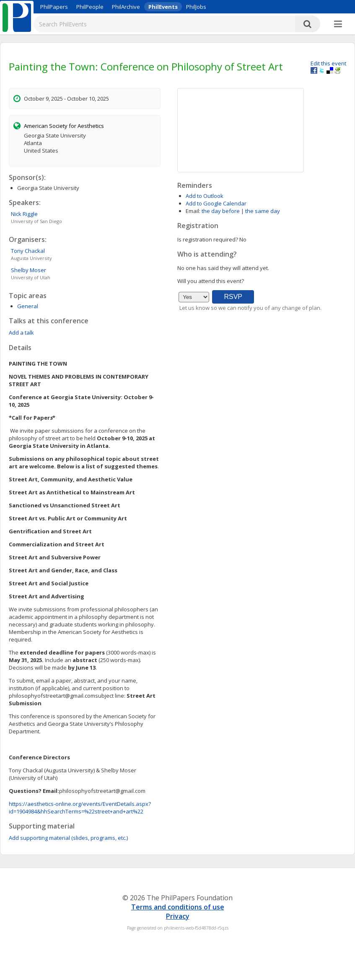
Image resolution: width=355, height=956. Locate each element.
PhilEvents (163, 6)
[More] (338, 24)
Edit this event (328, 63)
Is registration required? (207, 239)
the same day (262, 211)
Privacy (177, 916)
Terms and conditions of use (177, 907)
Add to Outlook (204, 196)
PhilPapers (54, 6)
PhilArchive (126, 6)
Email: (193, 211)
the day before (221, 211)
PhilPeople (90, 6)
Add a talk (21, 332)
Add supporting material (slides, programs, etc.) (68, 838)
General (27, 306)
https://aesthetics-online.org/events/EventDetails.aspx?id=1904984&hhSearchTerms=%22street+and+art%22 (80, 807)
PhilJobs (196, 6)
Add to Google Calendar (216, 203)
